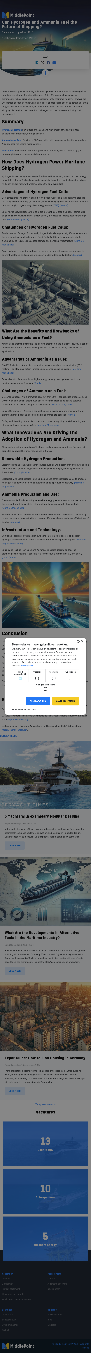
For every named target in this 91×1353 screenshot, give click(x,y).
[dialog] (45, 676)
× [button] (82, 641)
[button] (24, 709)
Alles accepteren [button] (65, 701)
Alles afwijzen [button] (37, 701)
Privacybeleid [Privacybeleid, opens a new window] (27, 665)
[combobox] (78, 641)
